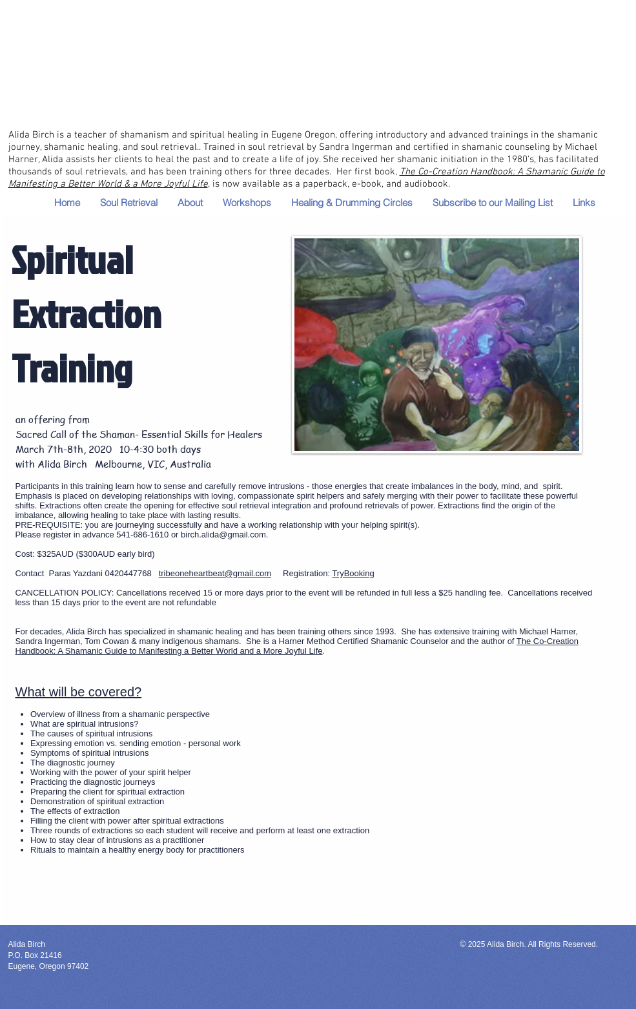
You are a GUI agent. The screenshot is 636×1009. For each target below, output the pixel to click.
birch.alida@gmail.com (223, 534)
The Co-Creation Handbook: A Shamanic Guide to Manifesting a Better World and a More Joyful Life (297, 646)
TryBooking (353, 573)
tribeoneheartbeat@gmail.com (215, 573)
